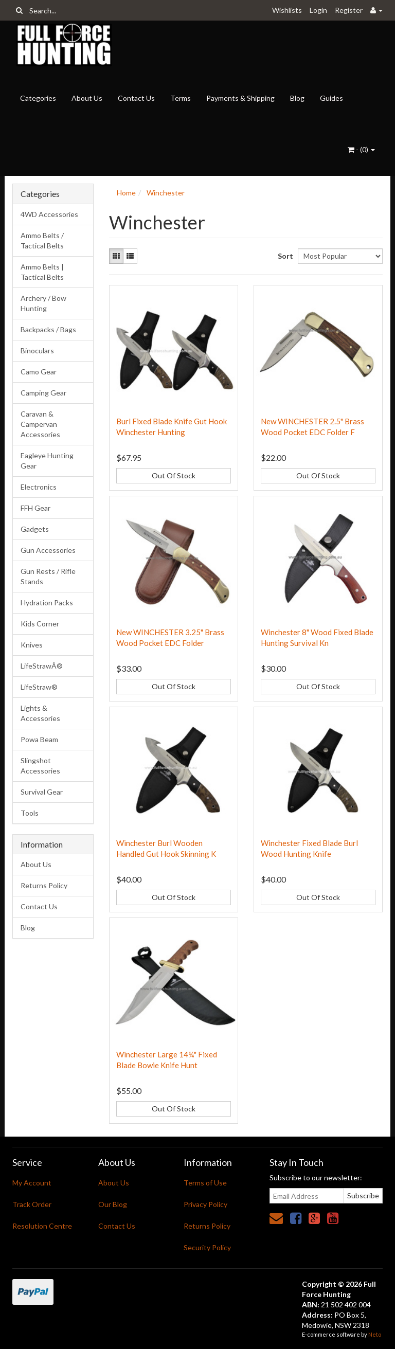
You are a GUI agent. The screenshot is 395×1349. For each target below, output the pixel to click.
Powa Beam (39, 739)
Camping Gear (43, 392)
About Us (86, 98)
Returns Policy (44, 885)
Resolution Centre (42, 1225)
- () (361, 149)
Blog (297, 98)
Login (318, 10)
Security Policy (207, 1247)
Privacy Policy (205, 1204)
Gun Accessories (48, 550)
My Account (31, 1182)
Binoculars (37, 350)
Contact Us (136, 98)
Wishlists (287, 10)
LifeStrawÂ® (42, 665)
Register (349, 10)
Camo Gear (39, 371)
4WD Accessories (49, 214)
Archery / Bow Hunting (43, 303)
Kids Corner (40, 623)
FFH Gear (35, 507)
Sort (284, 255)
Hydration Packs (47, 602)
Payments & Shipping (240, 98)
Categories (38, 98)
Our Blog (112, 1204)
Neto (374, 1334)
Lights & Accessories (40, 713)
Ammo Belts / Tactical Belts (42, 240)
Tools (30, 812)
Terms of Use (205, 1182)
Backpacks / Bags (48, 329)
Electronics (39, 486)
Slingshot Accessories (40, 765)
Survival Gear (42, 791)
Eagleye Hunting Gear (47, 460)
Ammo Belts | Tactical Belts (42, 271)
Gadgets (35, 529)
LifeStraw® (39, 686)
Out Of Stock (173, 475)
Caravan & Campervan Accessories (40, 424)
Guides (331, 98)
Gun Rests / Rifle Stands (48, 576)
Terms (180, 98)
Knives (32, 644)
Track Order (31, 1204)
